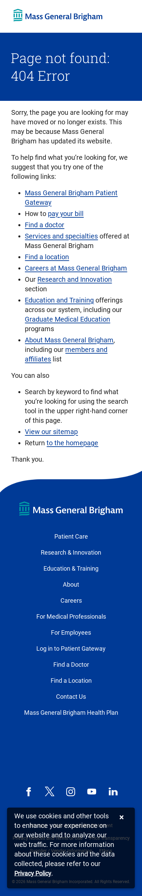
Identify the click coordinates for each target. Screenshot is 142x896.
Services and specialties (61, 236)
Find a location (47, 257)
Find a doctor (44, 225)
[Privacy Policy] (32, 873)
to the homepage (72, 443)
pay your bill (66, 214)
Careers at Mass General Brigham (76, 268)
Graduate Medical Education (67, 319)
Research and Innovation (74, 279)
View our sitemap (51, 432)
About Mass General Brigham (69, 340)
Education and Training (59, 300)
